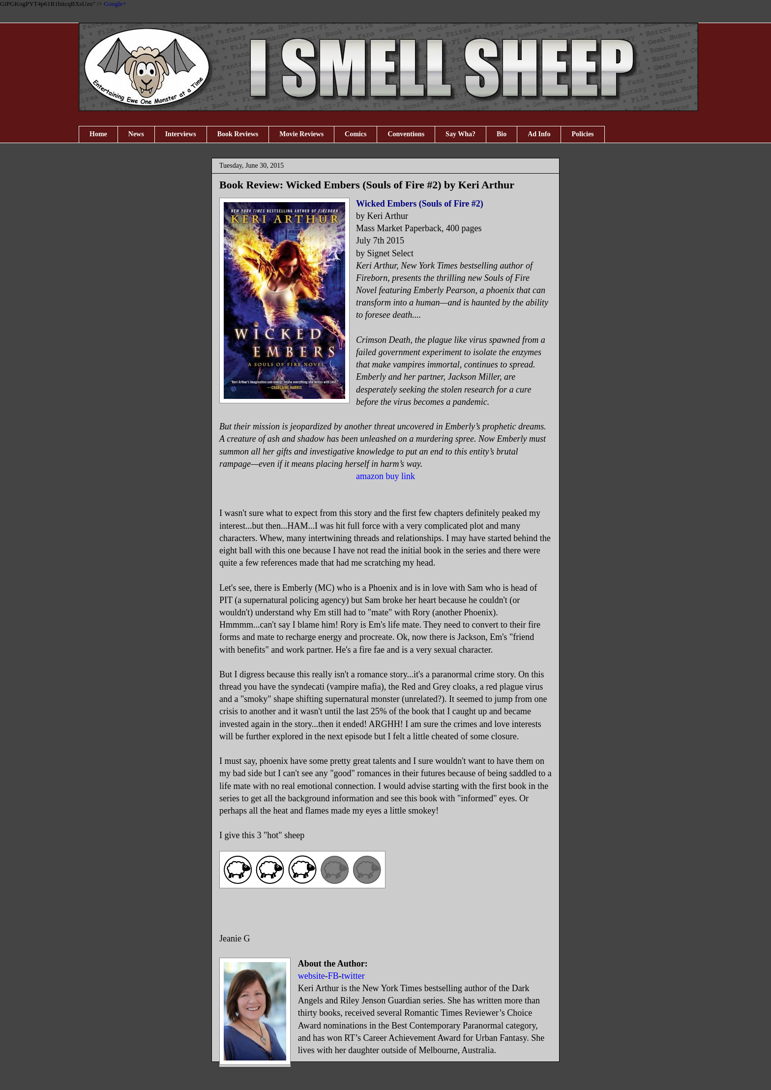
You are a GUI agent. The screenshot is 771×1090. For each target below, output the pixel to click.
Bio (501, 134)
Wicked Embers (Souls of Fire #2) (419, 204)
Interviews (180, 134)
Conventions (405, 134)
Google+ (115, 3)
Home (98, 134)
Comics (355, 134)
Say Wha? (460, 134)
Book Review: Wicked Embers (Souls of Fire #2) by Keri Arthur (366, 185)
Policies (582, 134)
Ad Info (539, 134)
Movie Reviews (301, 134)
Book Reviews (238, 134)
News (136, 134)
